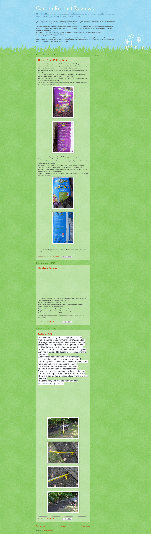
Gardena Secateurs (49, 268)
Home (63, 526)
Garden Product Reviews (65, 8)
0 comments (56, 256)
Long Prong (45, 333)
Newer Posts (40, 526)
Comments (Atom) (48, 530)
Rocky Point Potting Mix (52, 59)
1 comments (56, 519)
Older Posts (85, 526)
